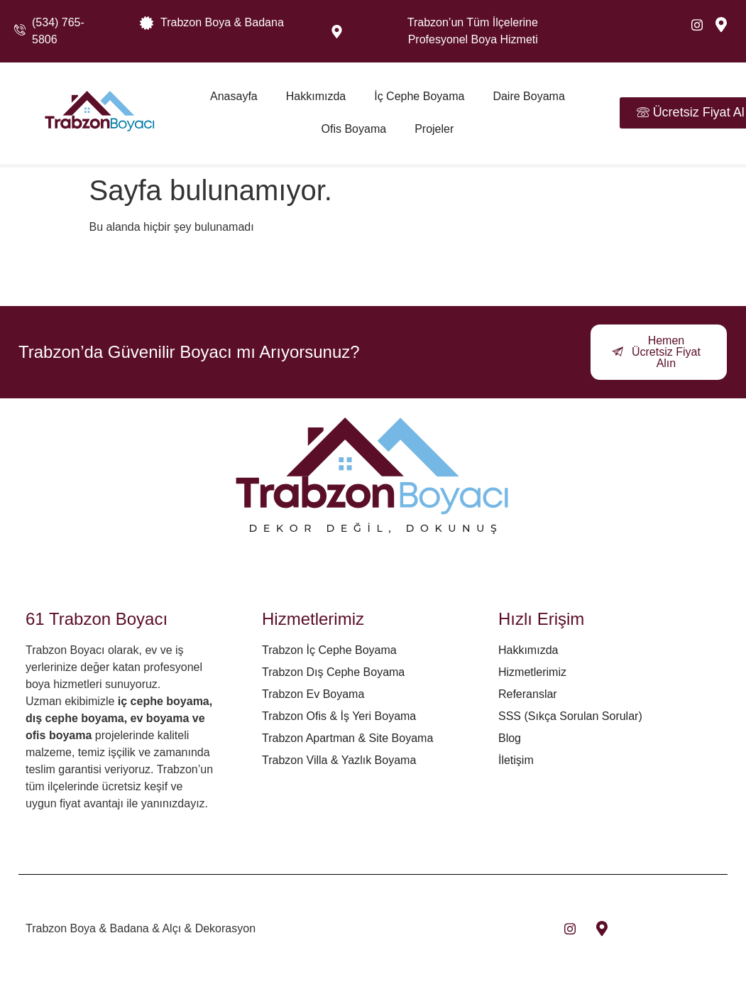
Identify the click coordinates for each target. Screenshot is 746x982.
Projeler (434, 129)
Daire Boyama (528, 96)
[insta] (570, 928)
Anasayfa (234, 96)
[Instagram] (697, 25)
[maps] (721, 25)
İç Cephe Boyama (419, 96)
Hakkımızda (316, 96)
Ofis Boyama (354, 129)
